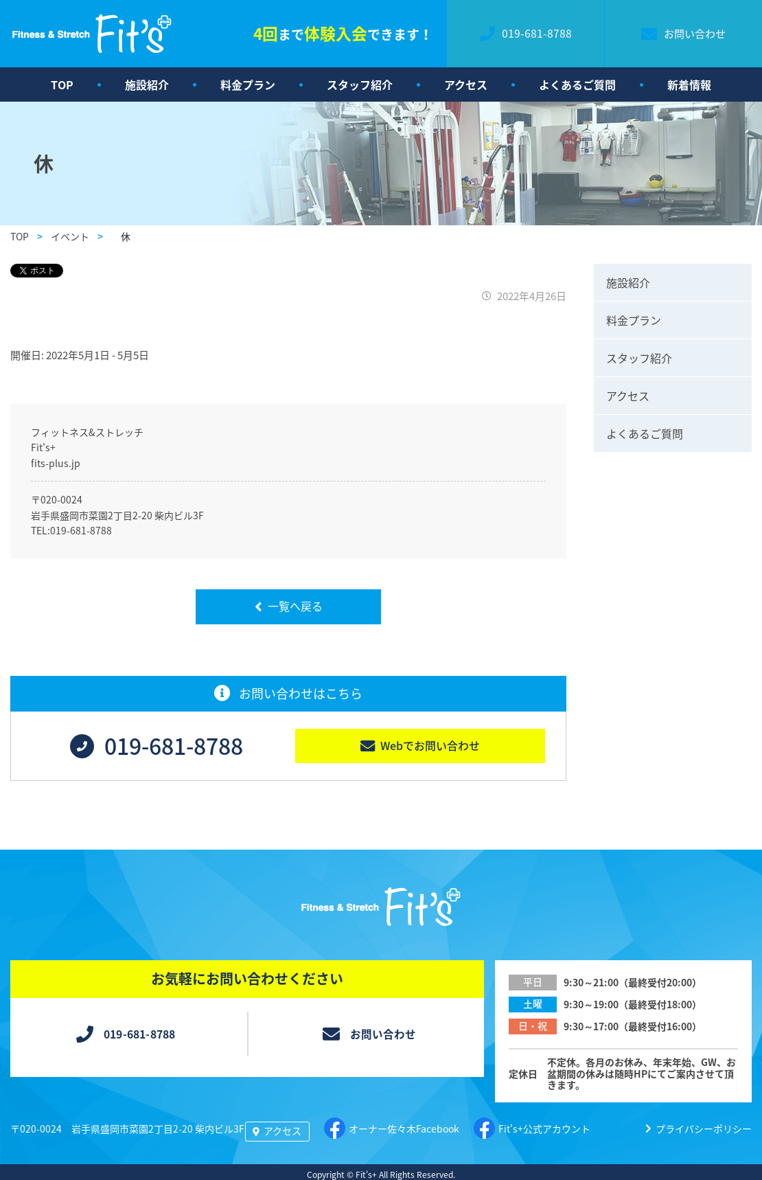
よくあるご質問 (577, 84)
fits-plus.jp (55, 463)
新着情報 (689, 84)
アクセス (465, 84)
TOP (62, 84)
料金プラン (247, 84)
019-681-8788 (81, 530)
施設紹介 (147, 84)
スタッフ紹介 (360, 84)
